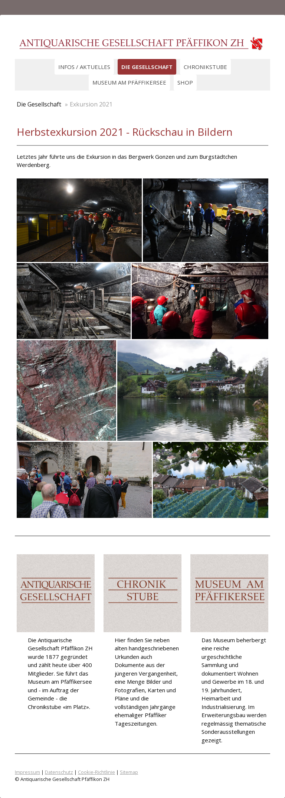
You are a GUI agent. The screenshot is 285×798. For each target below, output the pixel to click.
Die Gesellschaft (147, 66)
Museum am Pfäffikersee (129, 82)
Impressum (27, 772)
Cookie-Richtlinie (96, 772)
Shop (185, 82)
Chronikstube (205, 66)
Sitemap (129, 772)
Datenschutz (59, 772)
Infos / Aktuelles (84, 66)
